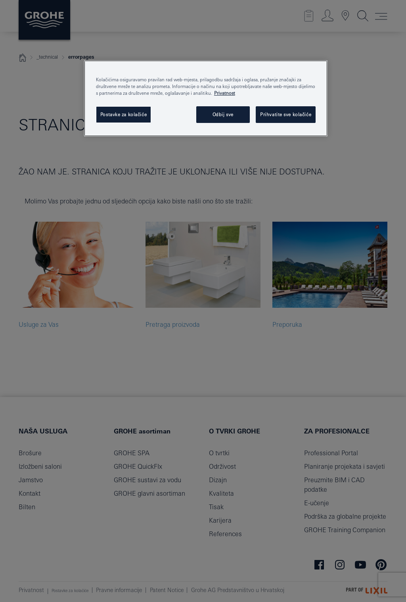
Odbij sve (223, 114)
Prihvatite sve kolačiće (285, 114)
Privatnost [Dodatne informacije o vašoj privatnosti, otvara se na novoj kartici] (224, 93)
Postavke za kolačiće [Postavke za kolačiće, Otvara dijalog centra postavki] (123, 114)
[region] (205, 98)
